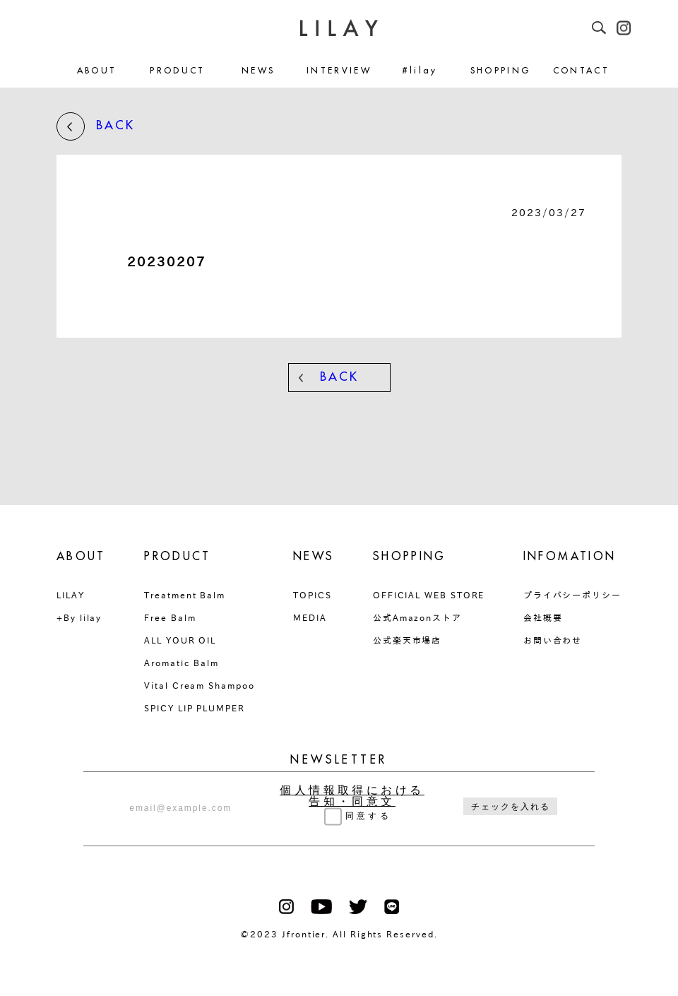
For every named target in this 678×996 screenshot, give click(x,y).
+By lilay (79, 617)
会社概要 (543, 617)
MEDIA (310, 617)
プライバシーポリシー (572, 595)
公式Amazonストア (417, 617)
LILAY (70, 595)
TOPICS (312, 595)
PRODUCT (178, 71)
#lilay (420, 71)
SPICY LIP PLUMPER (194, 708)
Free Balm (170, 617)
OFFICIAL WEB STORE (429, 595)
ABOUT (97, 71)
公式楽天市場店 (407, 640)
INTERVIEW (339, 71)
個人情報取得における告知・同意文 (352, 796)
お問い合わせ (553, 640)
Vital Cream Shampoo (199, 685)
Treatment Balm (184, 595)
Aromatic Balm (181, 662)
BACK (95, 126)
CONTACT (581, 71)
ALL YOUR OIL (180, 640)
